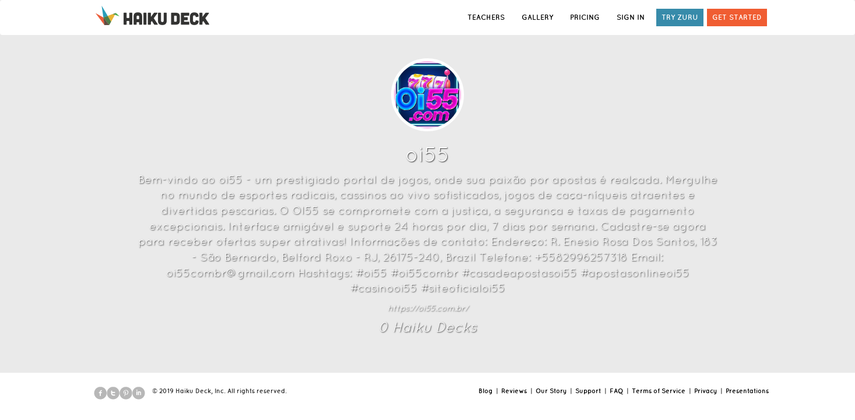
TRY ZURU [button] (680, 17)
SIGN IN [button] (631, 17)
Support (588, 390)
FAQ (616, 390)
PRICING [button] (585, 17)
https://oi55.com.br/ (428, 308)
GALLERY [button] (537, 17)
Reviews (514, 390)
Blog (485, 390)
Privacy (705, 390)
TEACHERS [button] (486, 17)
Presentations (747, 390)
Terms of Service (658, 390)
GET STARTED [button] (737, 17)
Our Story (551, 390)
